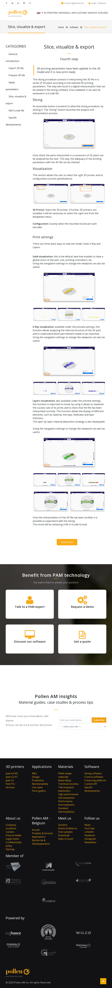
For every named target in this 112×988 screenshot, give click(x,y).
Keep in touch (65, 838)
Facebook (89, 835)
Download (63, 835)
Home (61, 27)
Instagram (90, 838)
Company (11, 824)
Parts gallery (39, 790)
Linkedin (89, 831)
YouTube (89, 828)
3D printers (51, 12)
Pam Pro (10, 783)
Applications (79, 12)
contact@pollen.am (74, 3)
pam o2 (10, 780)
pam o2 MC (12, 773)
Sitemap (10, 849)
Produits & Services (42, 833)
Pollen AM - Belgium (41, 820)
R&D (34, 773)
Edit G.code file (16, 110)
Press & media (13, 835)
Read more (67, 542)
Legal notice (12, 838)
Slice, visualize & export (95, 27)
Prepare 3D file (17, 75)
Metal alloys (64, 780)
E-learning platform (95, 780)
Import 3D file (16, 68)
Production (38, 780)
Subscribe (99, 720)
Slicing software (93, 773)
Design (36, 776)
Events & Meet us (67, 828)
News (87, 824)
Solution (62, 824)
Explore (103, 12)
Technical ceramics (68, 783)
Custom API (90, 783)
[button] (39, 15)
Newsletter (90, 842)
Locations (11, 828)
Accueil (35, 829)
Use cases (37, 787)
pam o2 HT (12, 776)
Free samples (65, 831)
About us (13, 818)
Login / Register (98, 3)
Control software (93, 776)
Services (92, 14)
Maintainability (40, 783)
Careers (10, 831)
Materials (65, 12)
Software (74, 27)
